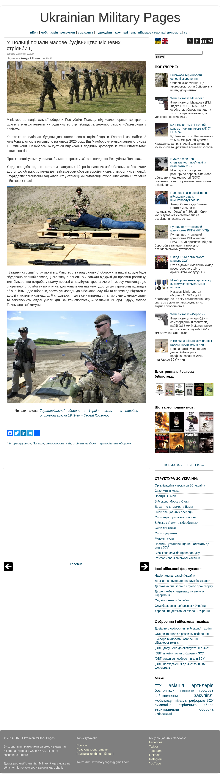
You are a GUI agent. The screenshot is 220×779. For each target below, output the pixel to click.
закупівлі (121, 32)
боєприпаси (165, 690)
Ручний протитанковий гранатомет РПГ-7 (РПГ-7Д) (189, 228)
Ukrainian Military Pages (110, 17)
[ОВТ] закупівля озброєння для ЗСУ (180, 658)
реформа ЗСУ (201, 700)
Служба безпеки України (172, 600)
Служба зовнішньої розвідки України (180, 605)
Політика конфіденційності (95, 753)
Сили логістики (165, 528)
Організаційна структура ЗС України (180, 485)
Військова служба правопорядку (177, 552)
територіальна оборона (114, 443)
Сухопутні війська (167, 490)
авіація (176, 685)
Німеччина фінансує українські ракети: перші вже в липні (191, 342)
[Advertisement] (76, 516)
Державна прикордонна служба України (182, 580)
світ (187, 32)
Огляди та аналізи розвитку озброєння (182, 633)
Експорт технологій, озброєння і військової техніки (177, 640)
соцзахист (85, 32)
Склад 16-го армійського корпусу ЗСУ (187, 258)
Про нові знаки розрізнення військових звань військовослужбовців (189, 196)
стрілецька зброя (84, 443)
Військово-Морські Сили (172, 501)
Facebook (155, 742)
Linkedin (154, 754)
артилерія (202, 685)
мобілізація (49, 32)
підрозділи (104, 32)
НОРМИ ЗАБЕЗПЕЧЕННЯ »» (184, 465)
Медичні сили (164, 538)
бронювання (187, 690)
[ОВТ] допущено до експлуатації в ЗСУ (182, 648)
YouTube (155, 763)
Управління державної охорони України (182, 611)
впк (133, 32)
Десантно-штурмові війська (174, 506)
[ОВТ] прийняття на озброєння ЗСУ (179, 653)
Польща (38, 443)
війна (34, 32)
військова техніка (151, 32)
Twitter (153, 746)
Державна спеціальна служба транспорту (184, 586)
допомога (174, 32)
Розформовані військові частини (177, 558)
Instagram (156, 759)
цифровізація (164, 713)
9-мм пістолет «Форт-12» (187, 314)
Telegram (155, 750)
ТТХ (158, 686)
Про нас (82, 745)
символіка (163, 705)
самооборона (55, 443)
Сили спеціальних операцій (174, 512)
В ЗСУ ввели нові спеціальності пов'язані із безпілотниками (188, 162)
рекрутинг (67, 32)
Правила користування (92, 749)
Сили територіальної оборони (176, 517)
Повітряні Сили (165, 496)
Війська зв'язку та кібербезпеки (176, 522)
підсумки (181, 700)
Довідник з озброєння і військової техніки (183, 628)
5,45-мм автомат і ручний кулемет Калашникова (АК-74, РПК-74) (191, 128)
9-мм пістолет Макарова (187, 98)
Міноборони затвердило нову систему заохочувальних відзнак (190, 284)
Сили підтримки (166, 533)
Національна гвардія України (175, 575)
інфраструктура (20, 443)
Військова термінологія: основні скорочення (186, 76)
